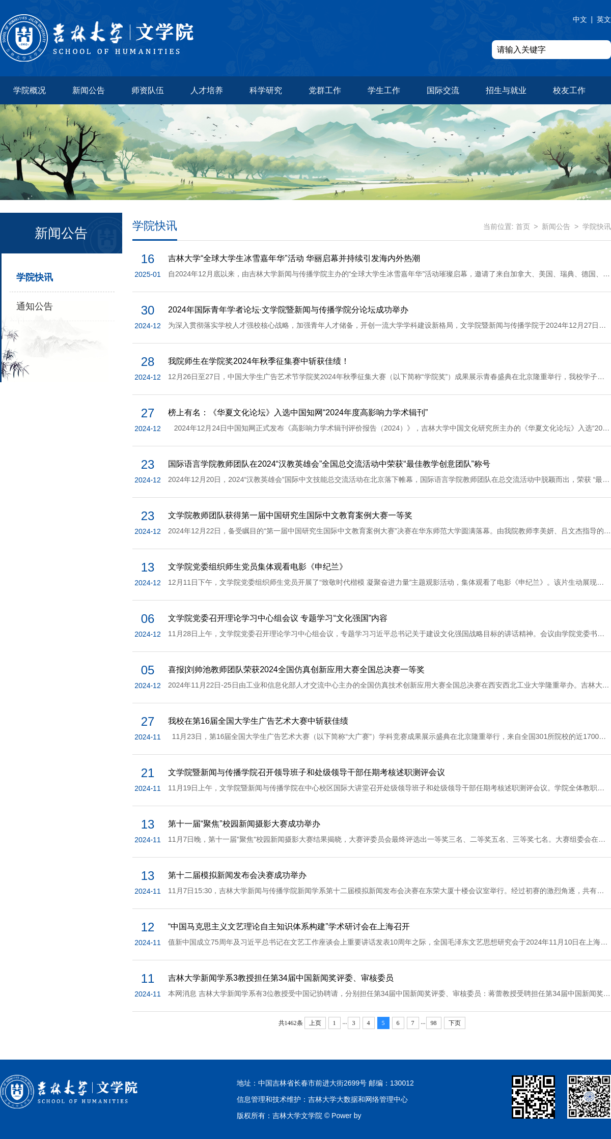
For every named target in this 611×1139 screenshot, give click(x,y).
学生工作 (384, 90)
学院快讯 (34, 277)
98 (434, 1023)
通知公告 (34, 306)
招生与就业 (506, 90)
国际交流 (443, 90)
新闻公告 (88, 90)
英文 (604, 19)
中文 (580, 19)
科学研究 (265, 90)
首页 (523, 226)
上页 (315, 1023)
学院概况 (29, 90)
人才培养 (206, 90)
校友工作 (569, 90)
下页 (455, 1023)
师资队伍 (147, 90)
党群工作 (325, 90)
